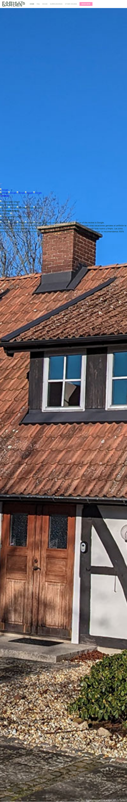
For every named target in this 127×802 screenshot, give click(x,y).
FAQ (38, 4)
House (45, 4)
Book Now (86, 4)
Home (32, 4)
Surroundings (56, 4)
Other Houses (71, 4)
